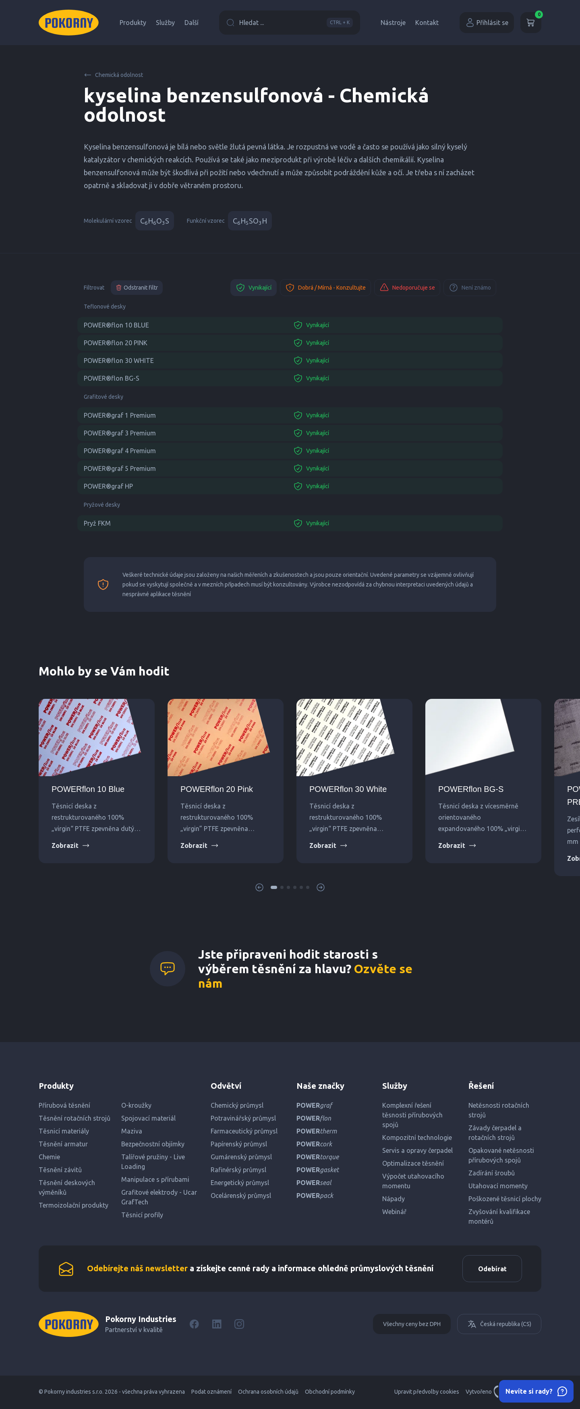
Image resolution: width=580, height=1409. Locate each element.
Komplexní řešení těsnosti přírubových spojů (412, 1115)
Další (191, 22)
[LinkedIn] (217, 1325)
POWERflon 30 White (348, 789)
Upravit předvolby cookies (426, 1393)
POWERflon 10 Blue (88, 789)
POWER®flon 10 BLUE (116, 325)
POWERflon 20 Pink (216, 789)
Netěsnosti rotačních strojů (498, 1110)
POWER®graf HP (108, 486)
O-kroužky (136, 1105)
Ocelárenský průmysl (241, 1195)
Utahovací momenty (498, 1185)
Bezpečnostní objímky (152, 1144)
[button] (274, 887)
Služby (165, 22)
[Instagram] (239, 1325)
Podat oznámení (211, 1393)
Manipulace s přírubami (155, 1179)
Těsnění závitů (60, 1169)
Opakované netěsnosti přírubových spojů (501, 1155)
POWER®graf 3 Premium (120, 433)
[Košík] (530, 22)
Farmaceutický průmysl (244, 1131)
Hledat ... (289, 22)
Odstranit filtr (137, 287)
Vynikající (253, 287)
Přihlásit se (486, 22)
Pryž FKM (97, 523)
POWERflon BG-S (470, 789)
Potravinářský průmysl (243, 1118)
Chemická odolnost (113, 75)
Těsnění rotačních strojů (74, 1118)
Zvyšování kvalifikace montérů (499, 1216)
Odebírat (491, 1269)
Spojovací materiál (148, 1118)
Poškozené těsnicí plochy (504, 1198)
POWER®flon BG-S (111, 378)
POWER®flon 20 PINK (115, 342)
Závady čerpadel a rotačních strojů (495, 1132)
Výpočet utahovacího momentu (413, 1181)
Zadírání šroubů (491, 1173)
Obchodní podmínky (330, 1393)
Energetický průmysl (240, 1182)
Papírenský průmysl (239, 1144)
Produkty (133, 22)
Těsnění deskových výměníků (67, 1187)
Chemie (49, 1156)
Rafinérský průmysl (238, 1169)
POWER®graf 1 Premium (120, 415)
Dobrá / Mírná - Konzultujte (325, 287)
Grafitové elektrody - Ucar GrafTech (159, 1197)
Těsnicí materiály (64, 1131)
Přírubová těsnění (64, 1105)
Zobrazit (71, 845)
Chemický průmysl (237, 1105)
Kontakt (427, 22)
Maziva (131, 1131)
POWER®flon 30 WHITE (119, 360)
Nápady (393, 1198)
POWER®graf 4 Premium (120, 450)
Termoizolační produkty (73, 1205)
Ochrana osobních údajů (268, 1393)
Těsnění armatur (63, 1144)
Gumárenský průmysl (241, 1156)
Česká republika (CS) (499, 1325)
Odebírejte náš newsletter (137, 1268)
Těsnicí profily (142, 1214)
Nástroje (393, 22)
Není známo (470, 287)
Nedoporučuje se (407, 287)
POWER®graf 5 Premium (120, 468)
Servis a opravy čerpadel (417, 1150)
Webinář (394, 1211)
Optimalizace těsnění (413, 1163)
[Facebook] (194, 1325)
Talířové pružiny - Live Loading (153, 1161)
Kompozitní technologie (417, 1137)
